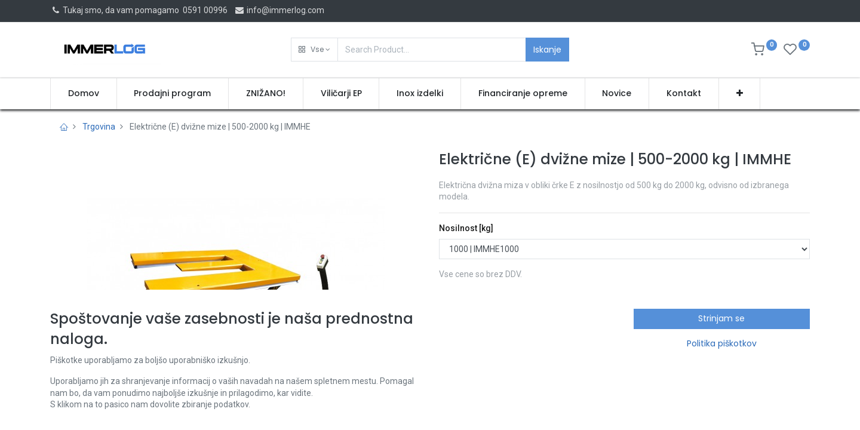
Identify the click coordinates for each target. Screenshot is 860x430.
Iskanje (547, 50)
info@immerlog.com (279, 10)
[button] (314, 50)
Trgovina (98, 126)
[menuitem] (83, 93)
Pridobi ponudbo (491, 324)
